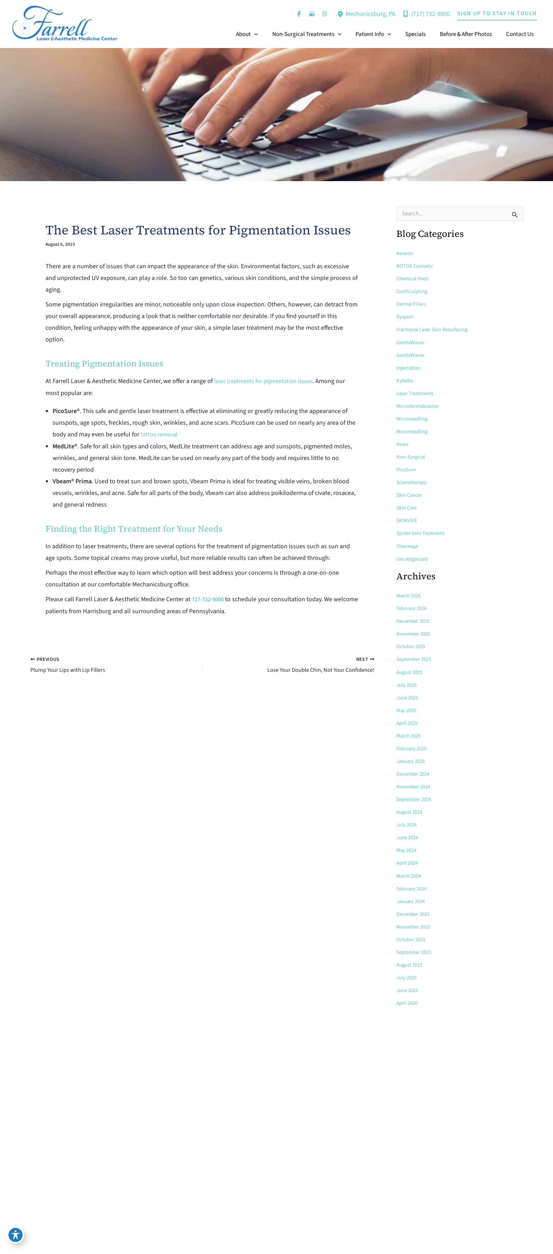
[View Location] (341, 14)
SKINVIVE (407, 520)
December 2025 (414, 621)
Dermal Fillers (412, 304)
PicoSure (407, 469)
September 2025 (415, 659)
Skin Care (407, 507)
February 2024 (413, 887)
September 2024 (415, 798)
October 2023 (412, 938)
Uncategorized (413, 558)
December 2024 (414, 773)
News (402, 444)
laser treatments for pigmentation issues (268, 381)
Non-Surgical (411, 456)
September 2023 (415, 951)
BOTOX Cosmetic (416, 266)
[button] (497, 13)
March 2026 (410, 595)
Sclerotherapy (413, 482)
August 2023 (410, 964)
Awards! (406, 253)
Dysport (405, 317)
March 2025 (410, 735)
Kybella (405, 380)
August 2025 (410, 671)
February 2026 (413, 608)
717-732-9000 (210, 598)
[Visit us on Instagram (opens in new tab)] (324, 13)
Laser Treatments (417, 393)
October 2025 (412, 646)
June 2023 (408, 989)
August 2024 (410, 811)
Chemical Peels (414, 278)
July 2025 (407, 684)
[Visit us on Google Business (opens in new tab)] (311, 13)
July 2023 (407, 976)
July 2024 (407, 824)
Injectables (409, 367)
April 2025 (408, 722)
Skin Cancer (410, 494)
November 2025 (414, 633)
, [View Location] (370, 14)
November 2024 (414, 786)
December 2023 (414, 913)
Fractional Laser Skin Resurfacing (435, 329)
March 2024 (410, 875)
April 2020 (408, 1002)
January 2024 (412, 900)
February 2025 (413, 748)
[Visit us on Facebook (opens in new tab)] (299, 13)
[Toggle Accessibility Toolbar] (15, 1238)
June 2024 (408, 837)
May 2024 (407, 849)
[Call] (426, 14)
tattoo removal (161, 434)
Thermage (408, 545)
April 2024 (408, 862)
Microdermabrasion (420, 406)
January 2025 (412, 760)
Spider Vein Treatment (422, 533)
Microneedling (413, 418)
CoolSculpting (413, 291)
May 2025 (407, 709)
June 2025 (408, 697)
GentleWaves (411, 342)
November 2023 (414, 926)
